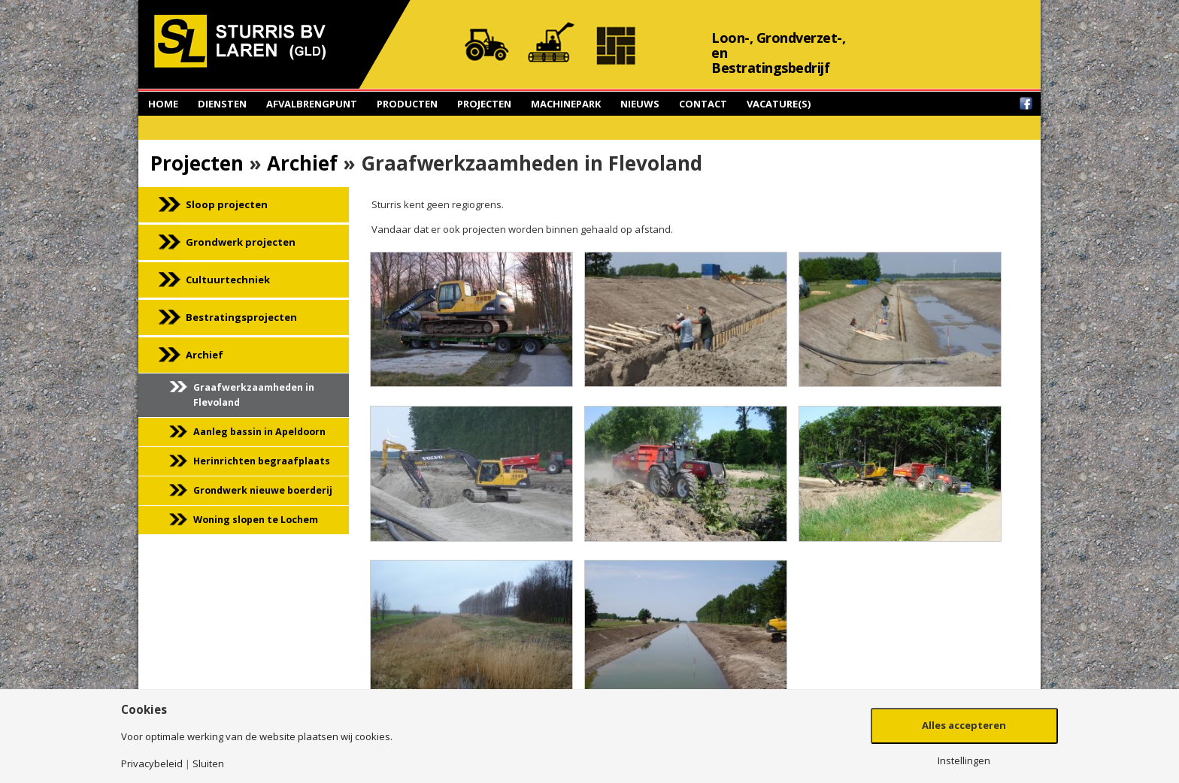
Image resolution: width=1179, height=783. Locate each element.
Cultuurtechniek (228, 279)
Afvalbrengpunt (311, 103)
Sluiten (208, 764)
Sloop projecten (227, 204)
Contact (703, 103)
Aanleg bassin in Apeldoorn (259, 431)
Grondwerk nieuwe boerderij (262, 490)
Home (163, 103)
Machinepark (566, 103)
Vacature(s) (779, 103)
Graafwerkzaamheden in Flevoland (253, 395)
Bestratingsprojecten (241, 317)
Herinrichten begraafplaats (261, 461)
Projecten (484, 103)
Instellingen (964, 761)
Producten (407, 103)
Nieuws (639, 103)
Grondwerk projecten (241, 242)
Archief (302, 163)
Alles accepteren (964, 725)
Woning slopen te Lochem (255, 519)
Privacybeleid (152, 764)
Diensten (222, 103)
